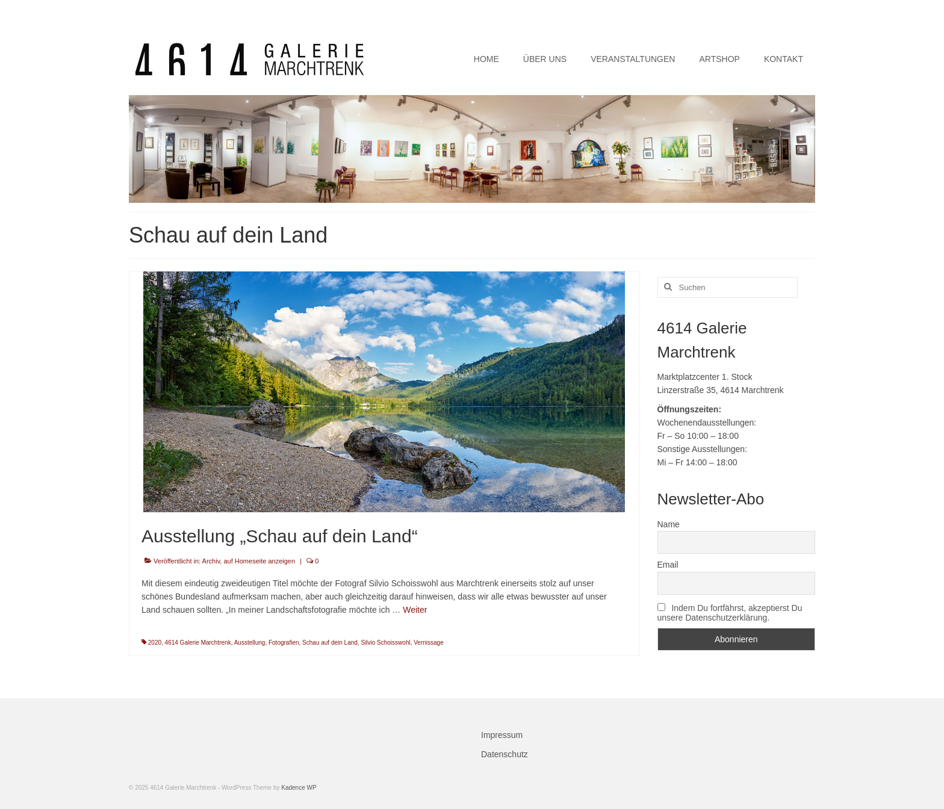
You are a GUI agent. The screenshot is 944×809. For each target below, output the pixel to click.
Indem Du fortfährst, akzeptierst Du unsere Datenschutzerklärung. (730, 612)
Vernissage (428, 642)
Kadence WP (298, 787)
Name (668, 524)
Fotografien (284, 642)
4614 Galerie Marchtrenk (198, 642)
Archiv (211, 561)
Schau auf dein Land (330, 642)
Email (667, 564)
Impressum (502, 735)
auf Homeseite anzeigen (259, 561)
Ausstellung (250, 642)
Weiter (415, 610)
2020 (154, 642)
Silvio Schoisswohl (385, 642)
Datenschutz (504, 754)
